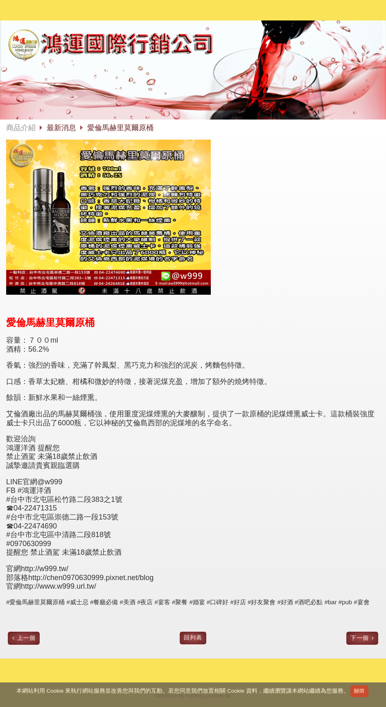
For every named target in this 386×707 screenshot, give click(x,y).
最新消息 (62, 128)
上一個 (26, 638)
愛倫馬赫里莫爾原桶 (120, 128)
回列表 (193, 638)
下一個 (359, 638)
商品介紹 (21, 128)
